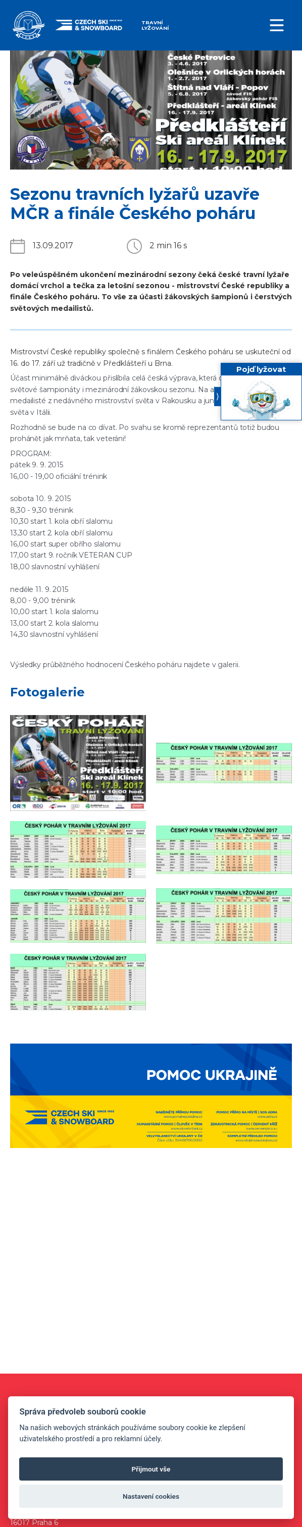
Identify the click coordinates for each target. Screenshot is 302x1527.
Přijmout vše (151, 1469)
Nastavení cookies (151, 1496)
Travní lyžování (155, 25)
